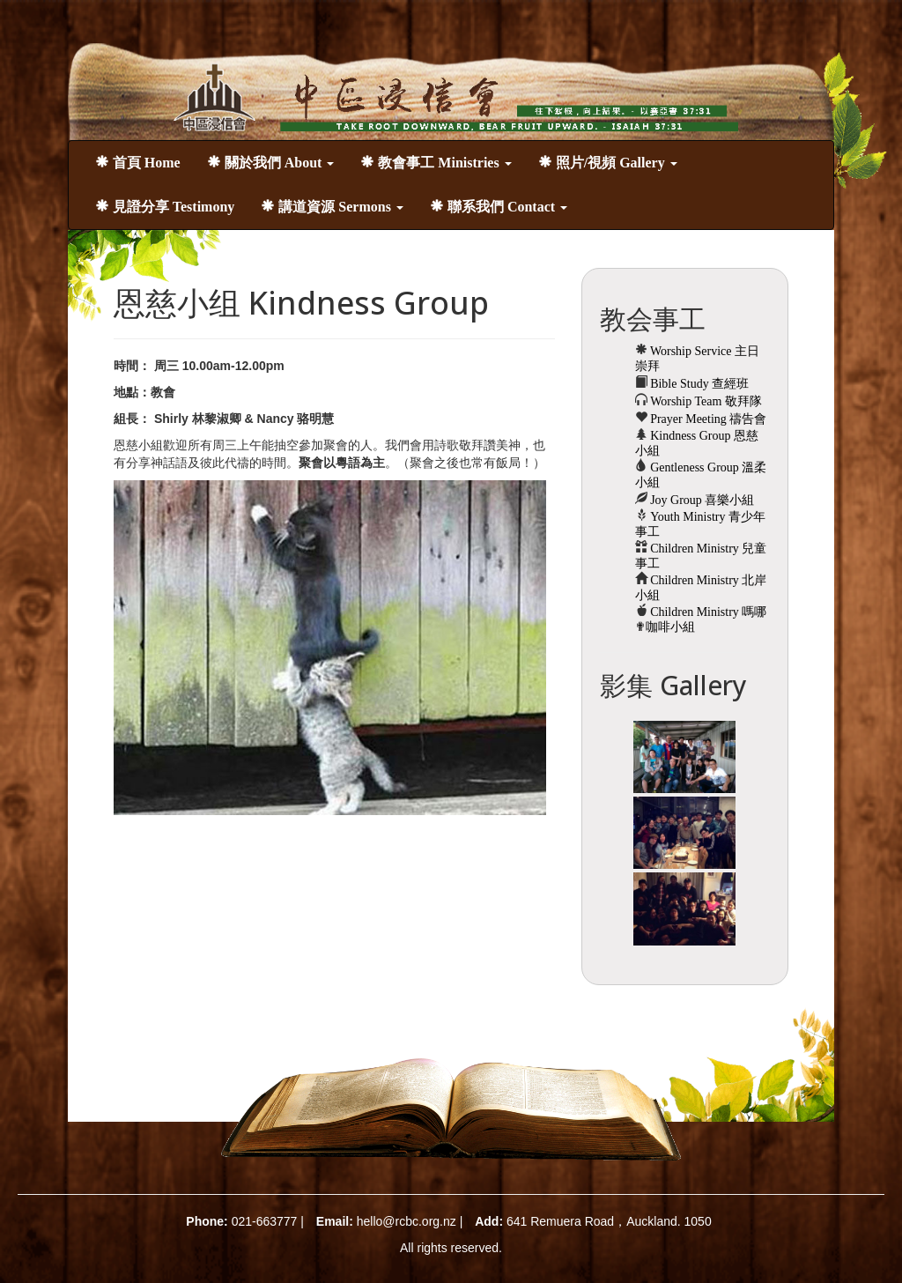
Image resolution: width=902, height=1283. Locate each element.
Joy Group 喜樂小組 (701, 500)
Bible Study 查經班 (698, 383)
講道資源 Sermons (332, 206)
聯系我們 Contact (498, 206)
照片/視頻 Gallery (607, 162)
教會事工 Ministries (435, 162)
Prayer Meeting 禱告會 (707, 419)
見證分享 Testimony (165, 206)
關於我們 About (271, 162)
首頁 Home (138, 162)
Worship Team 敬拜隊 (704, 401)
